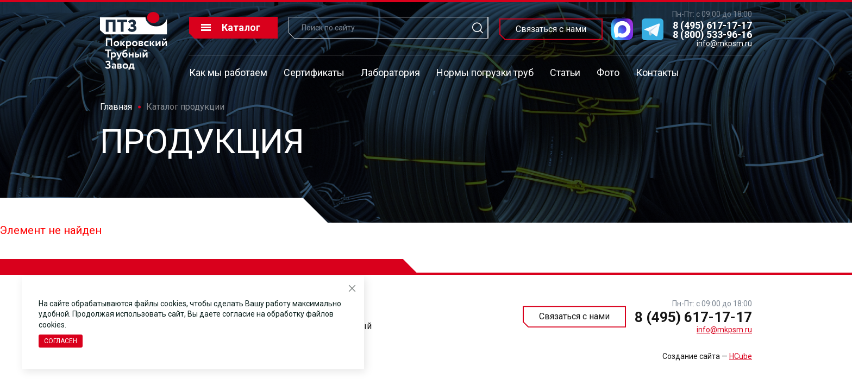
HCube (740, 356)
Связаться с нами (551, 29)
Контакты (657, 72)
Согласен (60, 341)
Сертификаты (314, 72)
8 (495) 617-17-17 (712, 25)
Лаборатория (390, 72)
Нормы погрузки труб (485, 72)
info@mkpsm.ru (724, 43)
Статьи (565, 72)
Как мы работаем (228, 72)
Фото (608, 72)
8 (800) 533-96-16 (712, 34)
